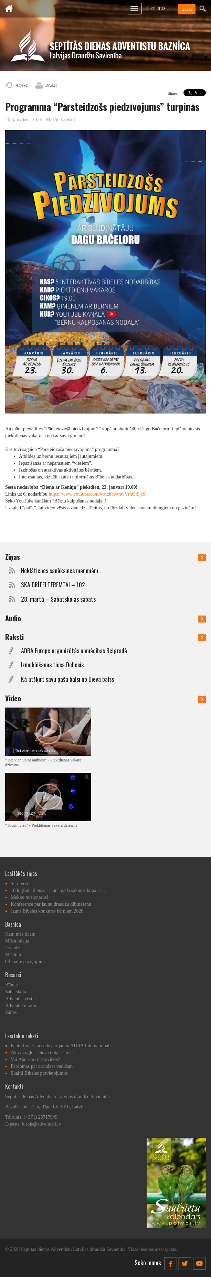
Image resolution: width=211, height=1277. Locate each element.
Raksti (105, 637)
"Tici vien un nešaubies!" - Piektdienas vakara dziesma (43, 762)
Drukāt (51, 85)
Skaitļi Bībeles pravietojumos (39, 1073)
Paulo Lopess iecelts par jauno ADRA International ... (62, 1045)
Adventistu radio (21, 1005)
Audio (105, 618)
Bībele (11, 984)
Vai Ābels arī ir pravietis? (35, 1059)
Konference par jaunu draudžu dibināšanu (51, 904)
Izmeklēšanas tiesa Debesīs (52, 664)
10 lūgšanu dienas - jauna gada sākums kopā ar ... (58, 890)
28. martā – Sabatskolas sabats (58, 599)
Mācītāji (13, 954)
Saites (11, 1012)
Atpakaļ (22, 85)
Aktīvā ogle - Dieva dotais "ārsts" (43, 1052)
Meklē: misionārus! (29, 897)
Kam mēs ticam (20, 934)
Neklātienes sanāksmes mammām (59, 570)
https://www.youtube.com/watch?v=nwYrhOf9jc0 (97, 494)
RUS (162, 8)
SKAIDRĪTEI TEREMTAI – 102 (53, 584)
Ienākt (186, 9)
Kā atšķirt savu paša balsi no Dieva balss (67, 679)
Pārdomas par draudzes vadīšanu (42, 1066)
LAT (151, 8)
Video (105, 698)
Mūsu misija (17, 940)
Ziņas (105, 557)
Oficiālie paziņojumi (25, 961)
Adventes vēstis (20, 998)
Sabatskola (15, 991)
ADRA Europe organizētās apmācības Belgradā (74, 650)
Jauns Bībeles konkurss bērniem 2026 (47, 911)
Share (172, 93)
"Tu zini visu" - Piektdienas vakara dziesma (41, 825)
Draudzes (14, 947)
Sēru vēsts (20, 883)
